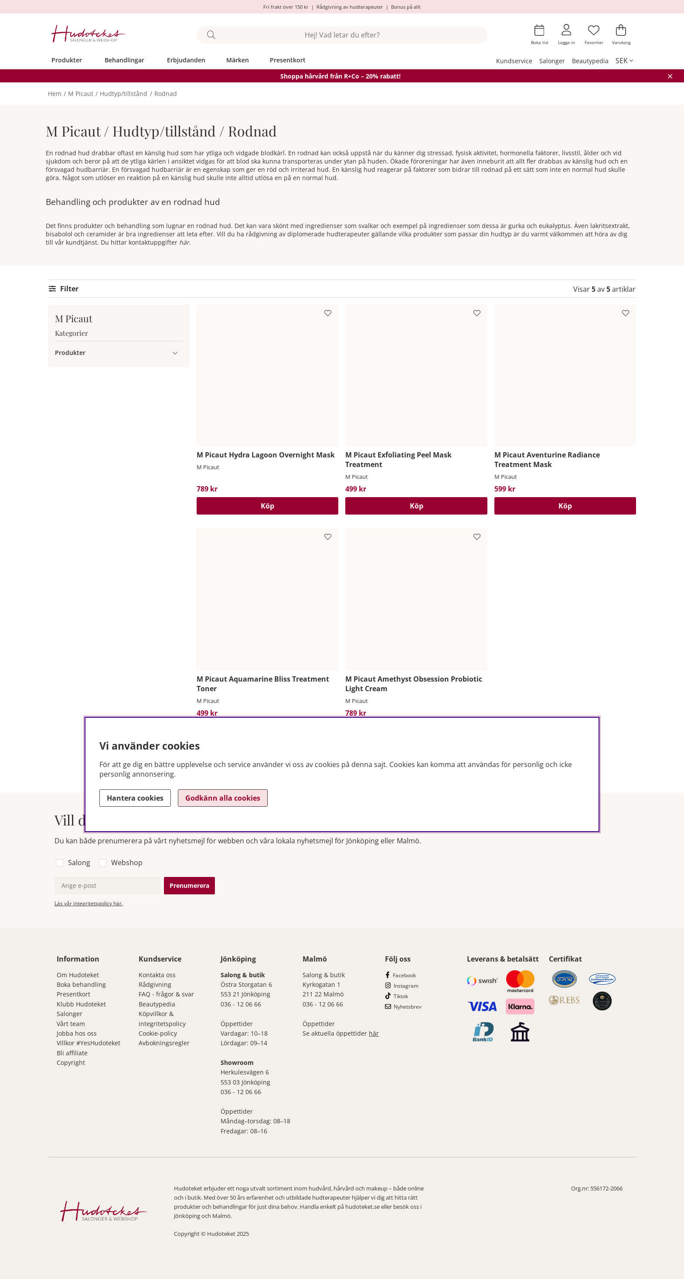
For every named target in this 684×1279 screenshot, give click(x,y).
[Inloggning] (567, 34)
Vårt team (71, 1024)
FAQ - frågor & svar (166, 994)
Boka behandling (81, 984)
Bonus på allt (406, 6)
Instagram (406, 985)
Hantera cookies (135, 798)
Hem (54, 93)
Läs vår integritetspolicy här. (88, 903)
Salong (79, 862)
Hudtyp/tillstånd (123, 93)
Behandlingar (124, 60)
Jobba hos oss (77, 1033)
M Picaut (80, 93)
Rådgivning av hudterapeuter (349, 6)
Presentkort (288, 60)
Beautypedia (590, 61)
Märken (237, 60)
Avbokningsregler (164, 1043)
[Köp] (267, 506)
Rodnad (165, 93)
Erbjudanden (186, 60)
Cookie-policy (158, 1033)
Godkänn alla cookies (222, 798)
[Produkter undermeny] (175, 352)
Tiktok (401, 996)
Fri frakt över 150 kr (286, 6)
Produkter (66, 60)
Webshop (127, 862)
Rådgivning (155, 984)
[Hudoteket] (88, 34)
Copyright (71, 1062)
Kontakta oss (157, 975)
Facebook (404, 975)
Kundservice (514, 61)
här (184, 242)
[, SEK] (624, 60)
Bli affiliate (72, 1053)
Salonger (552, 61)
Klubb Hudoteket (81, 1004)
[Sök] (342, 35)
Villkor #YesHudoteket (88, 1043)
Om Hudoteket (78, 975)
